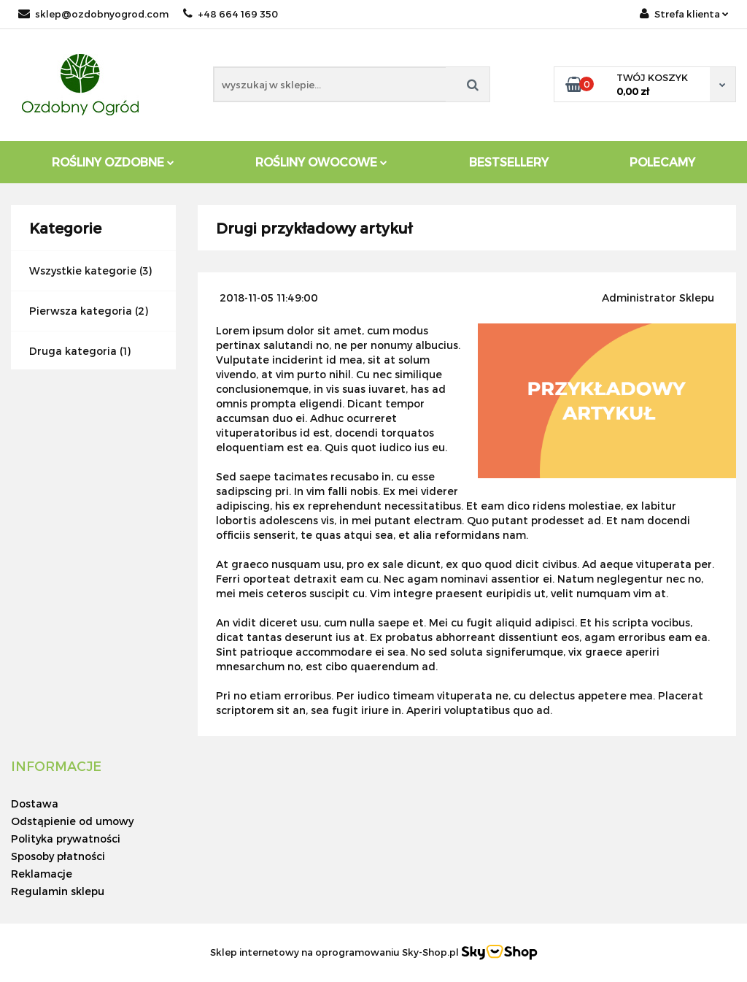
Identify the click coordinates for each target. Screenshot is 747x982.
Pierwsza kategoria (80, 310)
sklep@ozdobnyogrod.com (93, 14)
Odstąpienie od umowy (72, 821)
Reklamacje (41, 873)
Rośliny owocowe (321, 162)
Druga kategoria (73, 351)
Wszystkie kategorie (82, 270)
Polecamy (662, 162)
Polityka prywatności (65, 838)
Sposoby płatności (58, 856)
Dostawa (34, 803)
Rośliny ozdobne (113, 162)
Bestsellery (509, 162)
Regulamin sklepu (57, 891)
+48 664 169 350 (230, 14)
